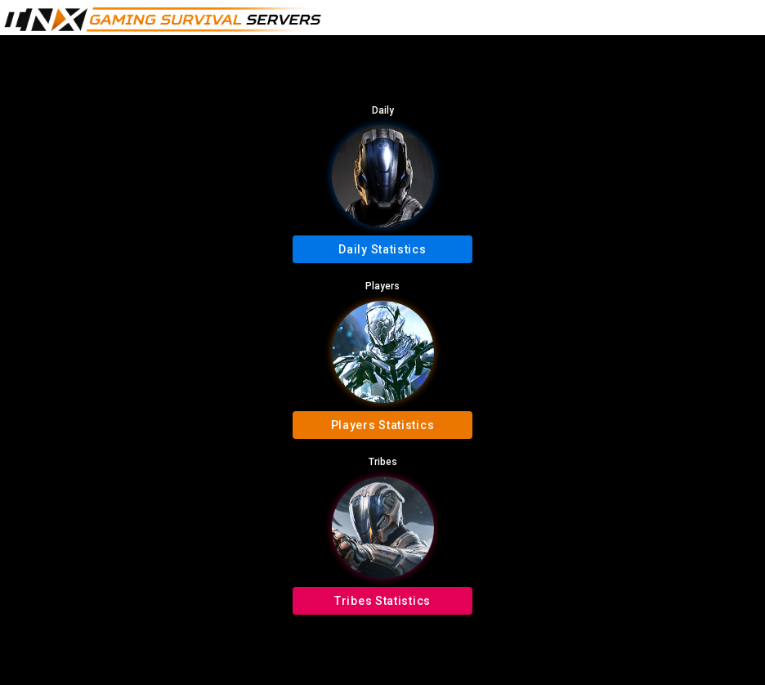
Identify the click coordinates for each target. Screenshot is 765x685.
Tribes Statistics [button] (382, 600)
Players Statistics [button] (383, 425)
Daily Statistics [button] (382, 249)
